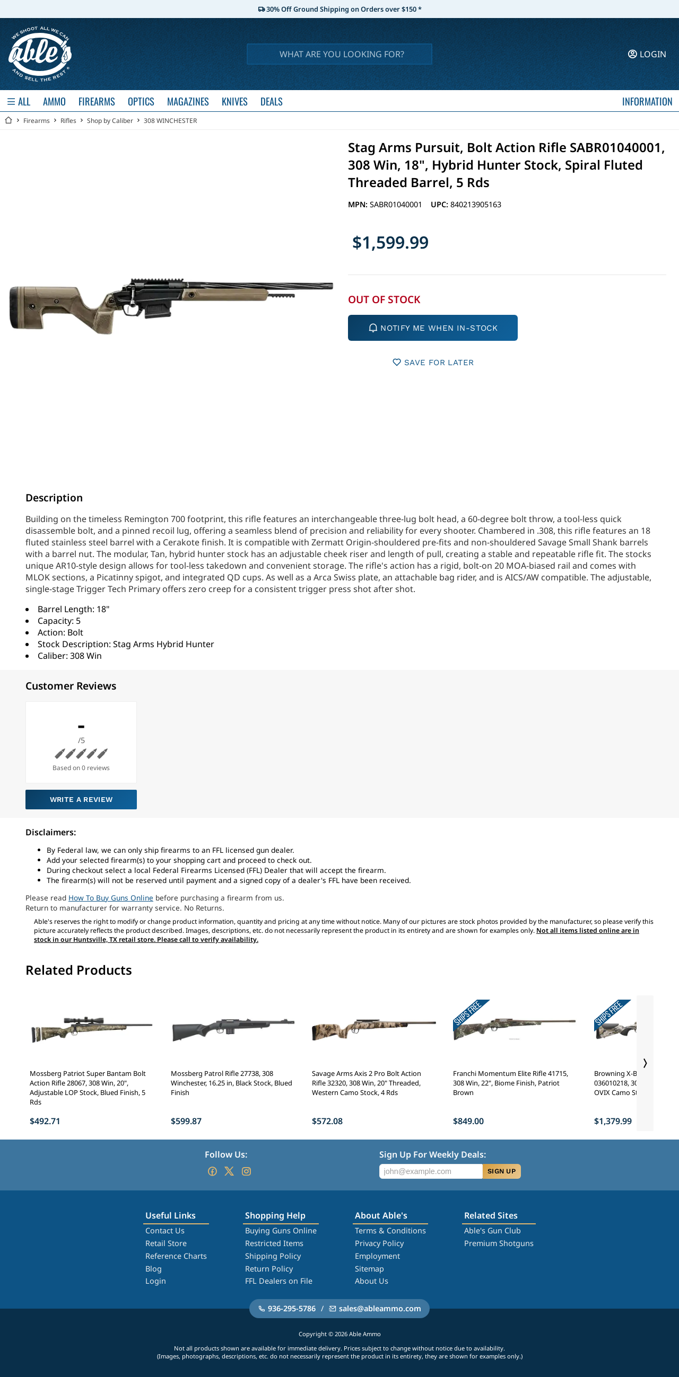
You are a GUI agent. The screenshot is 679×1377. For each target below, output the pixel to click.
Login (155, 1281)
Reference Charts (176, 1256)
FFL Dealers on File (278, 1281)
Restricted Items (274, 1243)
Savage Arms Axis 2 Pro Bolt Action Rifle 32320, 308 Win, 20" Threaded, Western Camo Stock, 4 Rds (366, 1083)
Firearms (36, 120)
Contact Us (165, 1230)
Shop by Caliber (110, 120)
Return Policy (269, 1269)
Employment (377, 1256)
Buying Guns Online (281, 1230)
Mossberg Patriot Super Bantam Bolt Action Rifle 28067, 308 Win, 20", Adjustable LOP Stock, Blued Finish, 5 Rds (88, 1088)
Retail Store (166, 1243)
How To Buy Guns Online (110, 898)
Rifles (68, 120)
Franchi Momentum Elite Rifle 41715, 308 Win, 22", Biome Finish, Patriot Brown (510, 1083)
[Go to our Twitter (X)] (229, 1171)
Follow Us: (226, 1154)
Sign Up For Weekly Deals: (432, 1154)
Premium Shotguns (499, 1243)
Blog (153, 1269)
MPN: (359, 204)
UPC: (440, 204)
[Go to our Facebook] (212, 1171)
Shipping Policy (273, 1256)
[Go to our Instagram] (246, 1171)
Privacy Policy (379, 1243)
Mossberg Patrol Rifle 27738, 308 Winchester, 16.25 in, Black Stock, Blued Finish (231, 1083)
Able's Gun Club (492, 1230)
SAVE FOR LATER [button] (433, 362)
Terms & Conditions (390, 1230)
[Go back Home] (8, 120)
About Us (371, 1281)
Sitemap (369, 1269)
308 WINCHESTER (170, 120)
